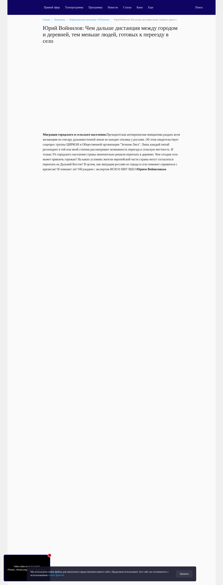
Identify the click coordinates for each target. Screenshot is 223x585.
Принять (184, 573)
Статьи (127, 7)
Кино (140, 7)
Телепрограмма (74, 7)
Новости (113, 7)
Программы (96, 7)
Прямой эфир (52, 7)
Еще (152, 7)
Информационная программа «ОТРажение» (90, 20)
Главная (46, 20)
